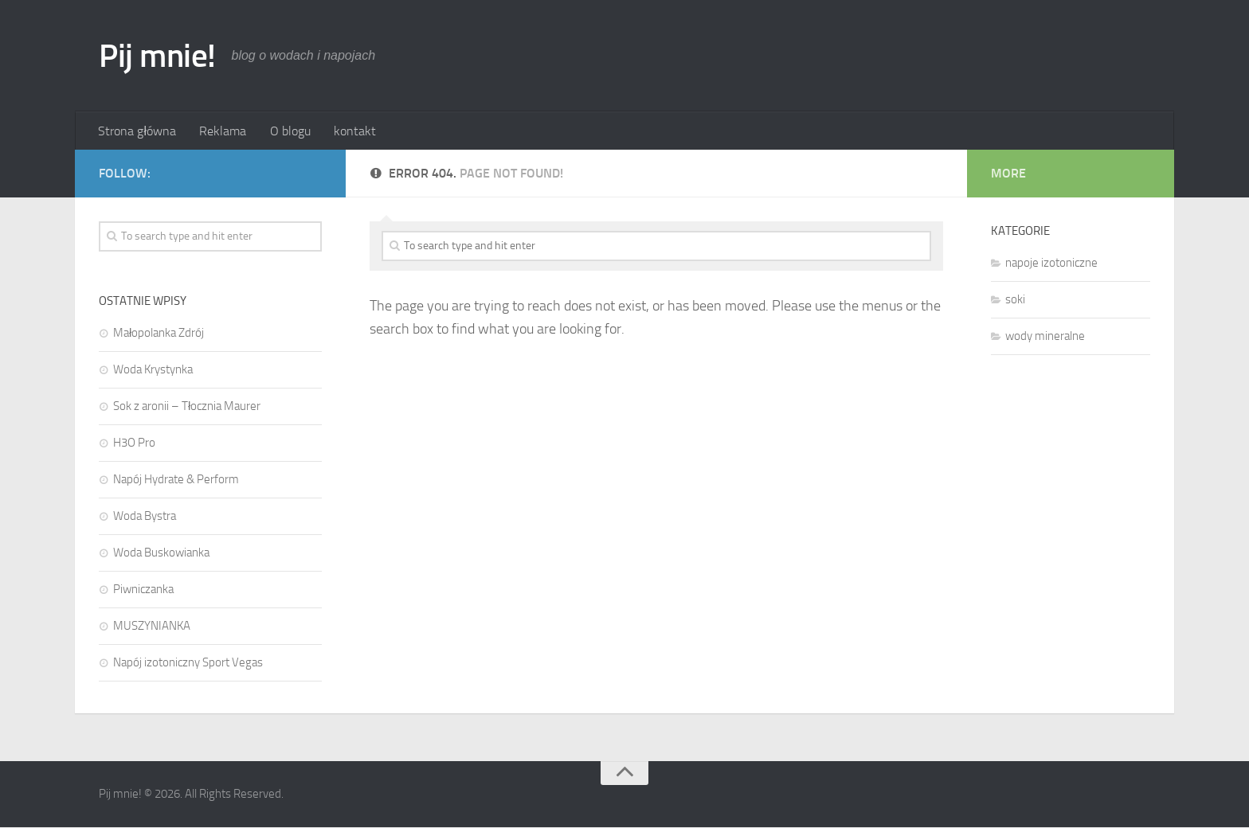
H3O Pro (134, 443)
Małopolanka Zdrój (158, 333)
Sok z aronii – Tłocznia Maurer (186, 407)
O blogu (288, 131)
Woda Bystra (144, 517)
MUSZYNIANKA (151, 626)
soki (1015, 300)
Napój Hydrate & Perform (176, 480)
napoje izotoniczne (1051, 263)
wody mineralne (1045, 337)
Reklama (221, 131)
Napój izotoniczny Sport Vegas (188, 663)
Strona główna (137, 131)
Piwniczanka (143, 590)
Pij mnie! (158, 56)
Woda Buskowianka (161, 553)
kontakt (352, 131)
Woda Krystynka (153, 370)
